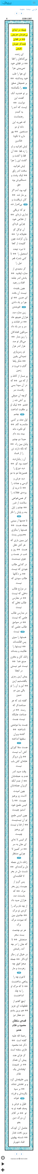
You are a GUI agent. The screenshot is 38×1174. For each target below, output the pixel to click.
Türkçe (28, 9)
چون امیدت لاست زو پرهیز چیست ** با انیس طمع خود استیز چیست (19, 801)
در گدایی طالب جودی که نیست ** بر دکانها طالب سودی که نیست (19, 574)
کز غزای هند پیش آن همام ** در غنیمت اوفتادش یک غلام (19, 1065)
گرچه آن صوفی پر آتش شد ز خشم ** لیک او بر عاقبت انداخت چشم (19, 405)
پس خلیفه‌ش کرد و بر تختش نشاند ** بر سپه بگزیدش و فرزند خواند (19, 1089)
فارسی (34, 9)
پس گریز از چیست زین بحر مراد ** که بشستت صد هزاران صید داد (19, 891)
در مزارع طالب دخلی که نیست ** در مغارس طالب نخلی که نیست (19, 598)
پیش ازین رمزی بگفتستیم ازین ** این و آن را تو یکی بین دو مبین (19, 686)
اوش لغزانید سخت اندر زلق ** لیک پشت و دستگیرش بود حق (19, 175)
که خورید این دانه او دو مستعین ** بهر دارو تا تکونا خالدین (19, 132)
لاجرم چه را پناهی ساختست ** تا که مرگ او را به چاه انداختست (19, 986)
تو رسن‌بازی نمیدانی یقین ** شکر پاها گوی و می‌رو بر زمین (19, 361)
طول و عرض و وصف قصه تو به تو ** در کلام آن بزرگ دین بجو (19, 1113)
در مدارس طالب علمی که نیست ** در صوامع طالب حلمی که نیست (19, 622)
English (22, 9)
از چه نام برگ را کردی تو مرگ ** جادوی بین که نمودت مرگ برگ (19, 915)
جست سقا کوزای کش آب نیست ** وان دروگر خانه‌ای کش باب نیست (19, 757)
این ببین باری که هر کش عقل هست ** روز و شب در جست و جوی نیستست (19, 550)
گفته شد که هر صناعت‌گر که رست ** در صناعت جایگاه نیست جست (19, 710)
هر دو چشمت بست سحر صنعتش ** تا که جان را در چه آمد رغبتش (19, 940)
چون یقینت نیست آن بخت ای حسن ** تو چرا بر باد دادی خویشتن (19, 298)
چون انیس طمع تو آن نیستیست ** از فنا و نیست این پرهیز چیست (19, 825)
